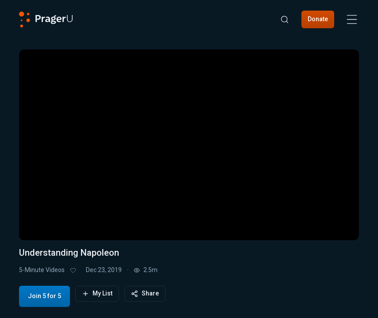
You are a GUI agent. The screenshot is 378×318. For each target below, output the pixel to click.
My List (97, 293)
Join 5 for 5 (44, 295)
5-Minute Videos (42, 269)
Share (145, 293)
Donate (318, 19)
